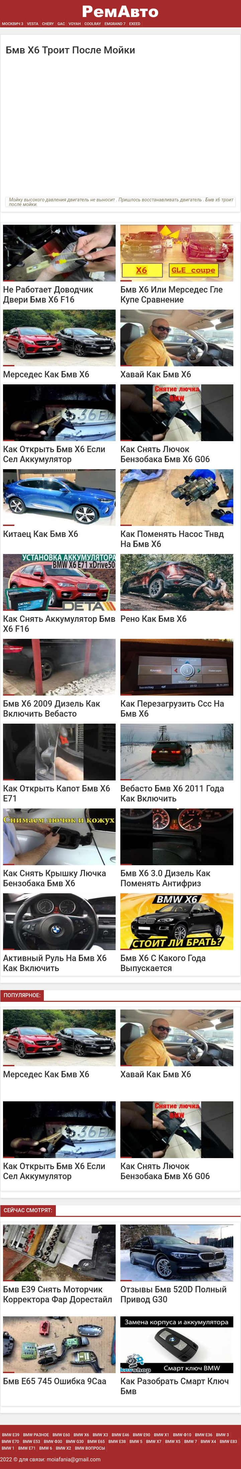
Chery (48, 24)
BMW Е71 (26, 1448)
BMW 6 (45, 1448)
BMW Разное (36, 1435)
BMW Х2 (63, 1448)
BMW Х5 (172, 1441)
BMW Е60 (61, 1435)
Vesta (32, 24)
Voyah (75, 24)
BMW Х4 (208, 1441)
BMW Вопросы (90, 1448)
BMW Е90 (141, 1435)
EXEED (134, 24)
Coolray (92, 24)
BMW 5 (135, 1441)
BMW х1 (161, 1435)
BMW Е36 (203, 1435)
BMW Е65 (96, 1441)
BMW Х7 (153, 1441)
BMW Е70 (10, 1441)
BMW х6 (81, 1435)
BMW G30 (75, 1441)
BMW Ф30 (53, 1441)
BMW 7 (190, 1441)
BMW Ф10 (182, 1435)
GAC (61, 24)
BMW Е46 (120, 1435)
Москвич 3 (12, 24)
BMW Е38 (117, 1441)
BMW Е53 (31, 1441)
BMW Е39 (10, 1435)
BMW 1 (8, 1448)
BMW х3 (100, 1435)
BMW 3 (222, 1435)
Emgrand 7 (115, 24)
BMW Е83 (228, 1441)
